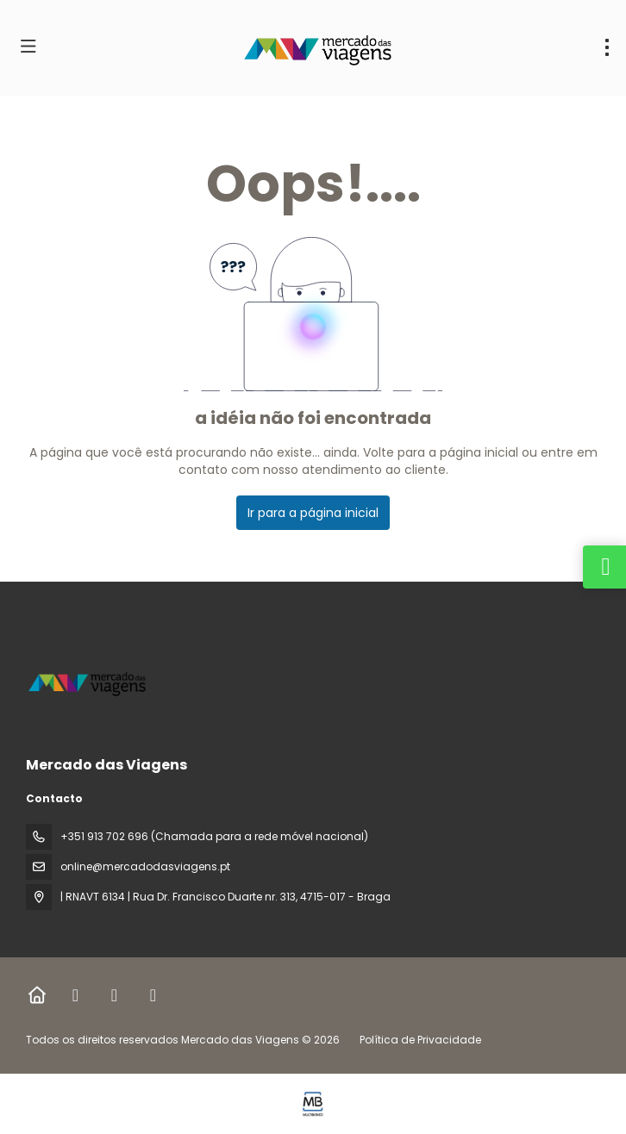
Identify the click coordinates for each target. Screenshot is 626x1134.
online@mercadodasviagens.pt (145, 866)
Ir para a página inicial (313, 512)
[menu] (607, 47)
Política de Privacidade (420, 1039)
